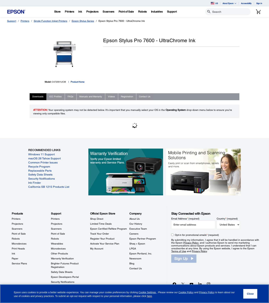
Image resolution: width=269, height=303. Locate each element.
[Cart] (258, 11)
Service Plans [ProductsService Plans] (19, 263)
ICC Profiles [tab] (55, 96)
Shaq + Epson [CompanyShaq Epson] (137, 243)
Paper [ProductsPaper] (15, 258)
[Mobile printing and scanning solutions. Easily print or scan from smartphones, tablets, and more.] (203, 171)
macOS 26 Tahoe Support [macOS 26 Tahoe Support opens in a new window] (44, 158)
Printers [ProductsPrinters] (16, 218)
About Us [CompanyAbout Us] (134, 218)
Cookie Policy (186, 292)
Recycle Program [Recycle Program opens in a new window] (39, 166)
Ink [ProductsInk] (13, 253)
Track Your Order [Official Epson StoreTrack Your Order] (99, 233)
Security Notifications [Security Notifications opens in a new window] (41, 178)
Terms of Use (178, 251)
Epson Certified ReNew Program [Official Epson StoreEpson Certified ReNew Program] (108, 228)
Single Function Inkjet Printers (50, 21)
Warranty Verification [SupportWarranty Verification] (62, 258)
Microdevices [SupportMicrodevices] (58, 248)
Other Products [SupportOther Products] (59, 253)
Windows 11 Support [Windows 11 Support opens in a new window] (41, 154)
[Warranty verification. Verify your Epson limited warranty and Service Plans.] (125, 171)
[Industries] (157, 11)
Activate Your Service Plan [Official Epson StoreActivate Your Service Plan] (104, 243)
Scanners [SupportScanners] (56, 228)
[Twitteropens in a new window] (183, 284)
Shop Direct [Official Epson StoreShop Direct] (96, 218)
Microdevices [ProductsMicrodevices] (19, 243)
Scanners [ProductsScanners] (17, 228)
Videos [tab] (111, 96)
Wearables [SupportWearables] (57, 243)
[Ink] (80, 11)
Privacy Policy (190, 242)
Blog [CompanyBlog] (131, 263)
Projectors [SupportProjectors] (56, 223)
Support (11, 21)
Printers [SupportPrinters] (55, 218)
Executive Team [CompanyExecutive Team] (138, 228)
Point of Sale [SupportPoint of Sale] (58, 233)
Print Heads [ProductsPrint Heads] (18, 248)
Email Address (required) (185, 218)
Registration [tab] (127, 96)
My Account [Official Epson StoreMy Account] (96, 248)
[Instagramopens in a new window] (208, 284)
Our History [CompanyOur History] (135, 223)
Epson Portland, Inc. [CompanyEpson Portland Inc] (140, 253)
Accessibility (246, 3)
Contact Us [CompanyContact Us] (135, 268)
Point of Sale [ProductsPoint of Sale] (19, 233)
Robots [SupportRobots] (55, 238)
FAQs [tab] (70, 96)
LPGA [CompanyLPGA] (132, 248)
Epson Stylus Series (83, 21)
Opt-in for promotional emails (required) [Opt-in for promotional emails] (197, 234)
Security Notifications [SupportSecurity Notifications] (62, 281)
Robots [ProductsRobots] (16, 238)
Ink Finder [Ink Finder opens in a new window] (34, 182)
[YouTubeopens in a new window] (191, 284)
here (149, 296)
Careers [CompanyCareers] (133, 233)
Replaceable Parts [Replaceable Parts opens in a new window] (40, 170)
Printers (25, 21)
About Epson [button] (229, 3)
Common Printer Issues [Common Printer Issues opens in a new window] (43, 162)
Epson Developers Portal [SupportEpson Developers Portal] (65, 277)
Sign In (259, 3)
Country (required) (227, 218)
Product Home (77, 82)
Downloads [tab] (37, 96)
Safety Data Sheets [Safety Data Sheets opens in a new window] (40, 174)
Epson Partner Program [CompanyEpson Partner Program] (142, 238)
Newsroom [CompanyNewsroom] (135, 258)
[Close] (250, 294)
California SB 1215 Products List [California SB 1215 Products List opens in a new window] (48, 186)
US (214, 3)
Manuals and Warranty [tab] (90, 96)
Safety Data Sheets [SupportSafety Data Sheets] (62, 272)
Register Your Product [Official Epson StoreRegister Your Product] (102, 238)
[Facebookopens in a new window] (174, 284)
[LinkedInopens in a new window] (200, 284)
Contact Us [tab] (144, 96)
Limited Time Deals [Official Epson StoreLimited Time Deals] (101, 223)
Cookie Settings (148, 292)
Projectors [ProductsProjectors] (17, 223)
